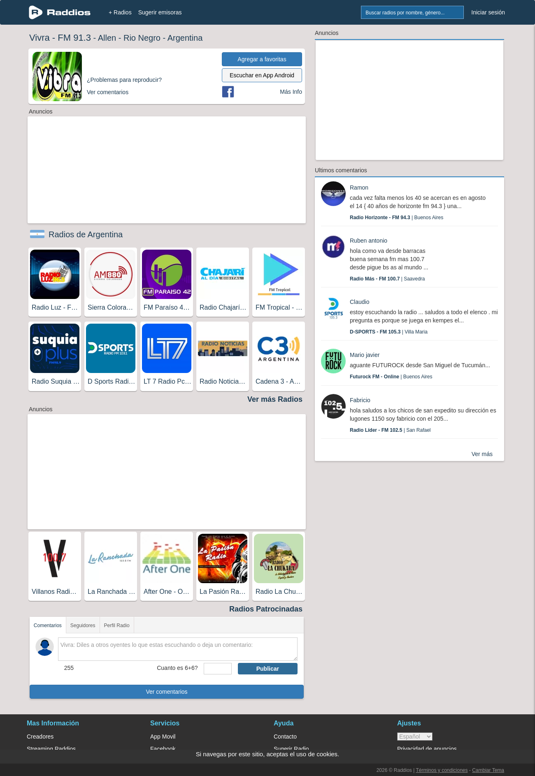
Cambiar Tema (488, 770)
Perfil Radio (117, 625)
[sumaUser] (217, 668)
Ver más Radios (274, 399)
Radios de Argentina (86, 234)
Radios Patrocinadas (265, 609)
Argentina (185, 37)
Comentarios (48, 625)
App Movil (162, 736)
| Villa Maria (389, 332)
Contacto (285, 736)
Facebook (162, 749)
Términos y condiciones (442, 770)
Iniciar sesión (488, 12)
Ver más (482, 454)
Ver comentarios (166, 691)
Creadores (40, 736)
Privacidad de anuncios (427, 749)
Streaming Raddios (51, 749)
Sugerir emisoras (160, 12)
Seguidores (82, 625)
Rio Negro (141, 37)
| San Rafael (390, 430)
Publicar (267, 668)
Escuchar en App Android (262, 75)
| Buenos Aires (396, 217)
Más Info (291, 91)
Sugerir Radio (291, 749)
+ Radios (120, 12)
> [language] (415, 736)
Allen (107, 37)
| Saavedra (387, 279)
